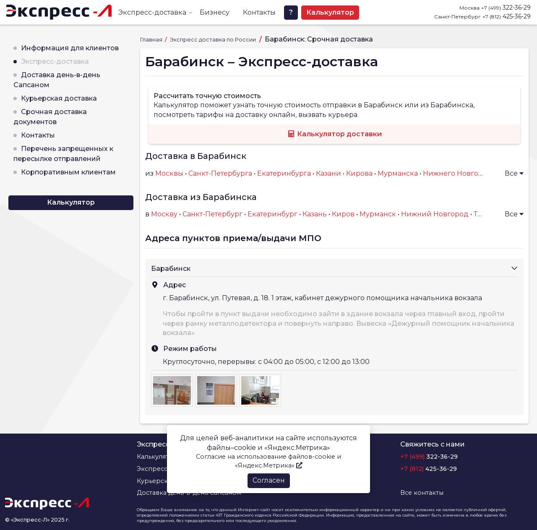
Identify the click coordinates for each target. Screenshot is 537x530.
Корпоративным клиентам (68, 172)
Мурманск (378, 214)
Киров (343, 214)
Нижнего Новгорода (459, 173)
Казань (314, 214)
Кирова (359, 173)
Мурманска (398, 173)
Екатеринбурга (284, 173)
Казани (328, 173)
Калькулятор (330, 12)
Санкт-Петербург (212, 214)
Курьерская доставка (59, 98)
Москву (164, 214)
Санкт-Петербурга (220, 173)
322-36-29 (506, 7)
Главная (152, 39)
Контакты (259, 12)
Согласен (269, 480)
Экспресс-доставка (152, 12)
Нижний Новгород (435, 214)
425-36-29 (506, 16)
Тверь (484, 214)
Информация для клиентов (70, 48)
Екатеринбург (272, 214)
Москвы (169, 173)
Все (514, 173)
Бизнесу (214, 12)
